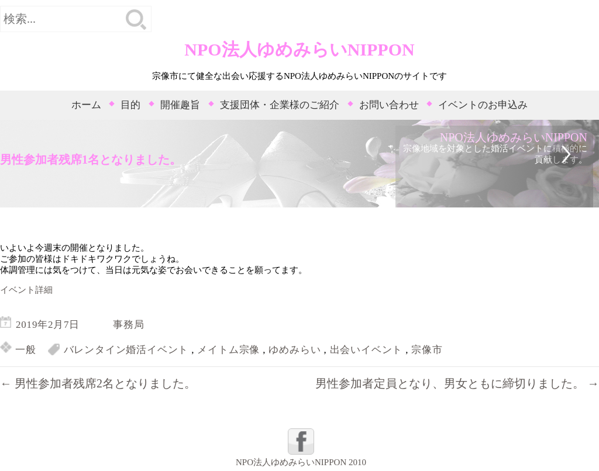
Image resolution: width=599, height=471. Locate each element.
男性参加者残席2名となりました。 (98, 383)
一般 (25, 349)
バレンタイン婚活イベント (126, 349)
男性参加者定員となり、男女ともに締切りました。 (457, 383)
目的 (130, 104)
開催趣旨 (180, 104)
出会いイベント (366, 349)
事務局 (128, 324)
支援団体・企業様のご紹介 (279, 104)
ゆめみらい (294, 349)
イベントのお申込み (483, 104)
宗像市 (426, 349)
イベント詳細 (26, 290)
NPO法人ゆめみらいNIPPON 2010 (301, 462)
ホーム (86, 104)
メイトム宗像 (228, 349)
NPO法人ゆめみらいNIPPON (299, 49)
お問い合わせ (389, 104)
